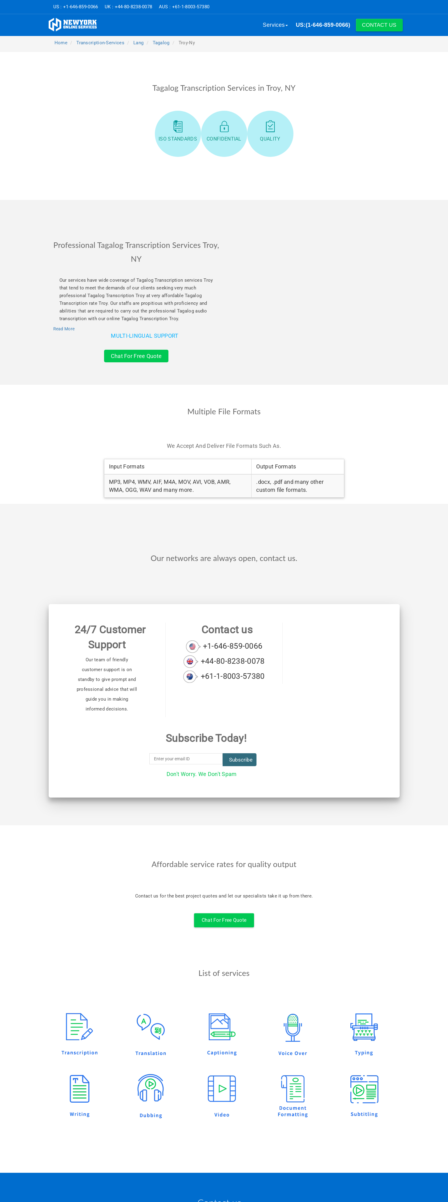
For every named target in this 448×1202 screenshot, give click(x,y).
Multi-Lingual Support (144, 335)
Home (60, 43)
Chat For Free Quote (136, 356)
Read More (64, 328)
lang (138, 43)
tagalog (161, 43)
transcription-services (100, 43)
